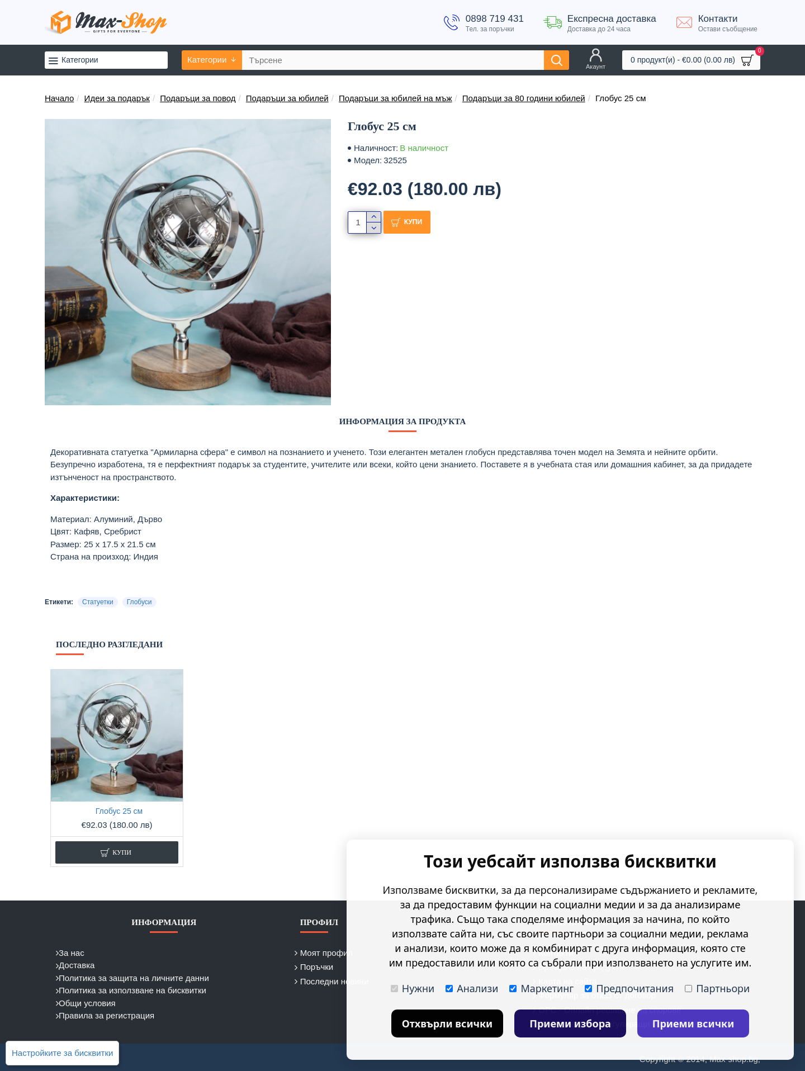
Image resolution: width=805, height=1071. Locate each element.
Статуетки (97, 602)
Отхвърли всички (447, 1023)
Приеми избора (570, 1023)
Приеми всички (693, 1023)
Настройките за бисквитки (62, 1053)
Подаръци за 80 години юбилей (523, 98)
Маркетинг (541, 988)
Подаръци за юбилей (287, 98)
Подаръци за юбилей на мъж (395, 98)
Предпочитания (629, 988)
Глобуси (139, 602)
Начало (59, 98)
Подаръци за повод (197, 98)
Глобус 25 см (119, 811)
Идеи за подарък (117, 98)
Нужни (412, 988)
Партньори (717, 988)
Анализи (472, 988)
